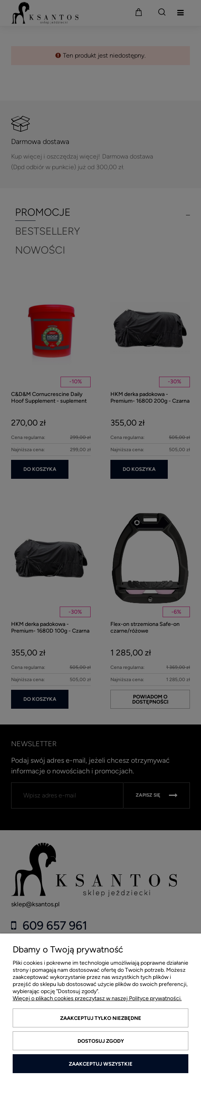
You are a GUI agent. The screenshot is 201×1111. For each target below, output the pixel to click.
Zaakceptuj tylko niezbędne (100, 1018)
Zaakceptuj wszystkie (101, 1064)
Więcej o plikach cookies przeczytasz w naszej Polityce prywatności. (97, 998)
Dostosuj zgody (101, 1041)
